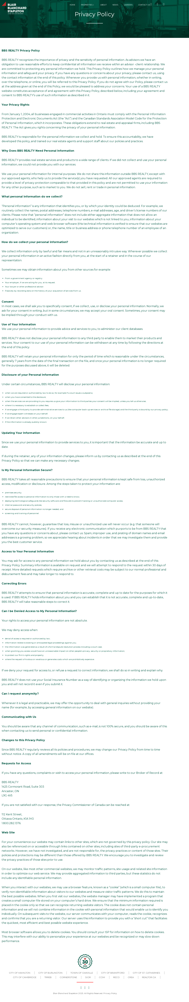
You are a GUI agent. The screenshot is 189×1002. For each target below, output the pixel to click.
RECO (116, 977)
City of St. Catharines (146, 972)
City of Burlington (50, 972)
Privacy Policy (110, 993)
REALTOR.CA (149, 977)
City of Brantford (113, 972)
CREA (131, 977)
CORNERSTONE (68, 977)
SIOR (88, 977)
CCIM (102, 977)
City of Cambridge (24, 977)
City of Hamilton (19, 972)
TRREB (48, 977)
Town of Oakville (82, 972)
